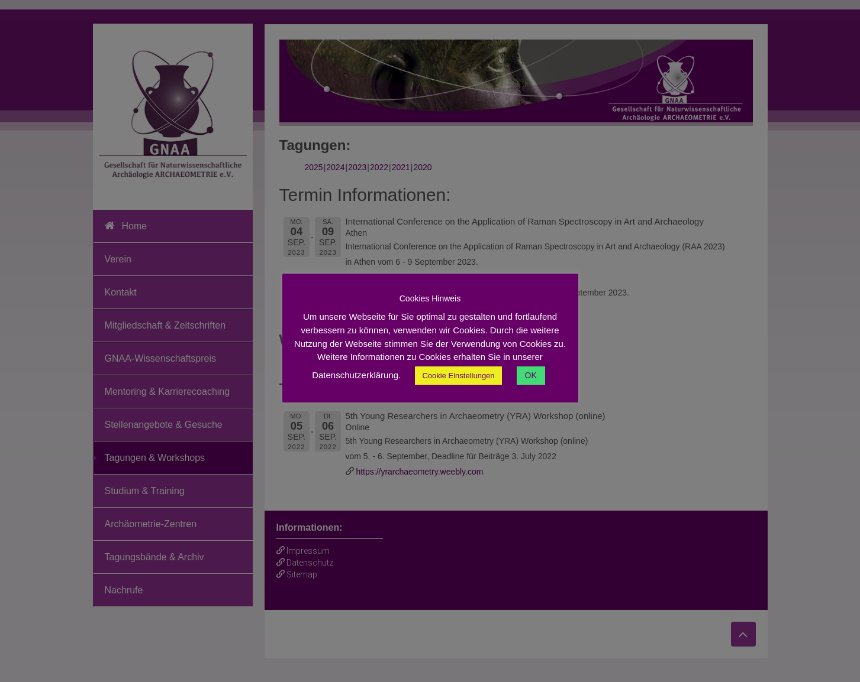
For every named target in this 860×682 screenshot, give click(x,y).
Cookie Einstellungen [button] (458, 375)
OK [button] (531, 375)
